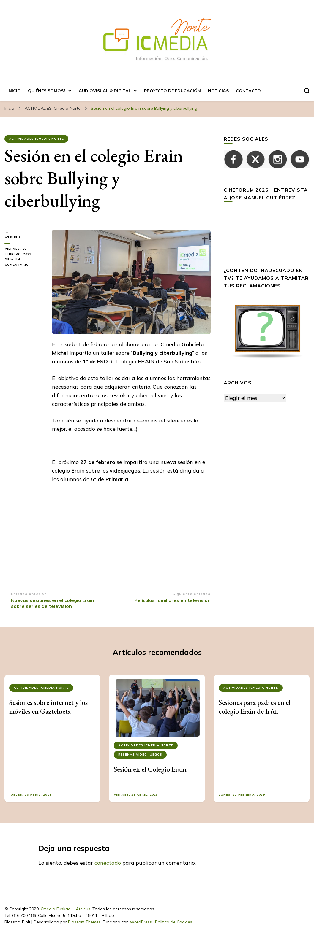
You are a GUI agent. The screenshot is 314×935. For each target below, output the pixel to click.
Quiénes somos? (47, 90)
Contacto (248, 90)
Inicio (14, 90)
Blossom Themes (84, 922)
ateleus (12, 237)
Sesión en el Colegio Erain (150, 769)
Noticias (218, 90)
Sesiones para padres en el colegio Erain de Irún (255, 707)
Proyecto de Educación (172, 90)
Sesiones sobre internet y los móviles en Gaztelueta (48, 707)
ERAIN (146, 361)
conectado (107, 862)
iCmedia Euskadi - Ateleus (65, 909)
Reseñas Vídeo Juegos (140, 754)
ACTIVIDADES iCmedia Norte (36, 139)
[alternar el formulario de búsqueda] (307, 90)
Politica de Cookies (173, 922)
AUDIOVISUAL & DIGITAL (105, 90)
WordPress (141, 922)
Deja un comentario (23, 262)
